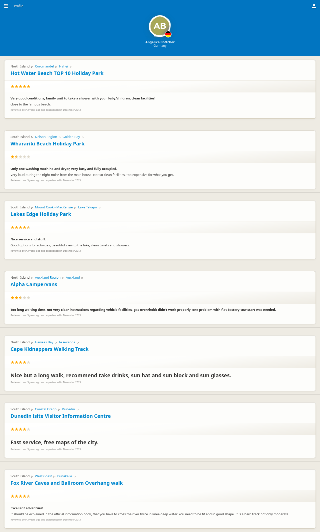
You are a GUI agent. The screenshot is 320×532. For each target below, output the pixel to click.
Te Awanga (67, 342)
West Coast (43, 476)
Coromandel (44, 66)
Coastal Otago (45, 409)
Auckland (73, 277)
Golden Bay (71, 136)
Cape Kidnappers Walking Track (49, 349)
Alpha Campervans (33, 284)
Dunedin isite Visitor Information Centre (60, 416)
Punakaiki (64, 476)
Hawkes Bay (44, 342)
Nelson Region (46, 136)
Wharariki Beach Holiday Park (47, 143)
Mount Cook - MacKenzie (54, 207)
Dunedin (68, 409)
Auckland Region (47, 277)
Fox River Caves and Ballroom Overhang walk (66, 483)
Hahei (63, 66)
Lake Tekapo (87, 207)
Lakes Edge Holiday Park (40, 214)
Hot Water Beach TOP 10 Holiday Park (57, 73)
